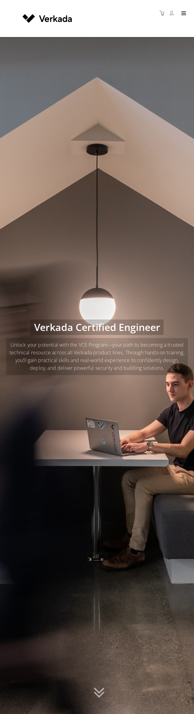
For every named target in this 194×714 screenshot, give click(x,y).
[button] (99, 694)
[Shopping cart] (164, 13)
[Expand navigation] (183, 13)
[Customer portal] (173, 13)
